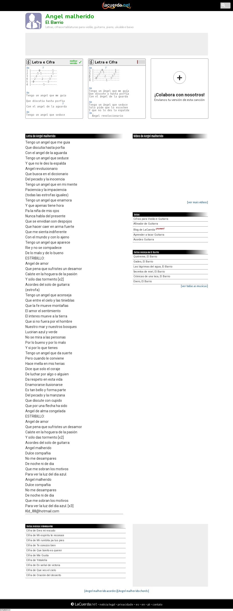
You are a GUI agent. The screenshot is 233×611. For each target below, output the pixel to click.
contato (157, 604)
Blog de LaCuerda (149, 229)
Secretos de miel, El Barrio (149, 271)
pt (148, 604)
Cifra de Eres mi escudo (40, 530)
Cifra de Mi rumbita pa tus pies (45, 540)
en (143, 604)
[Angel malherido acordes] (100, 590)
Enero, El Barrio (142, 281)
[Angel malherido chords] (133, 590)
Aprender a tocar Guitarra (148, 234)
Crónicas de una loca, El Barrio (151, 276)
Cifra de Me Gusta (37, 555)
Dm (90, 113)
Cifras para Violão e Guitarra (150, 219)
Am (27, 68)
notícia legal (107, 604)
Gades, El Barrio (143, 261)
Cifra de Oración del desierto (43, 575)
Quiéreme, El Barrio (145, 256)
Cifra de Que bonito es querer (44, 550)
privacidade (125, 604)
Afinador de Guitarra (145, 223)
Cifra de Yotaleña (36, 560)
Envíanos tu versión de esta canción (179, 86)
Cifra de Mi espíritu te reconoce (45, 535)
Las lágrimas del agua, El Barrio (152, 266)
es (137, 604)
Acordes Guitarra (143, 239)
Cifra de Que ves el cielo (41, 570)
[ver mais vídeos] (197, 202)
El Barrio (54, 22)
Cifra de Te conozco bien (41, 545)
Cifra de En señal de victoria (43, 565)
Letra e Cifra (43, 62)
